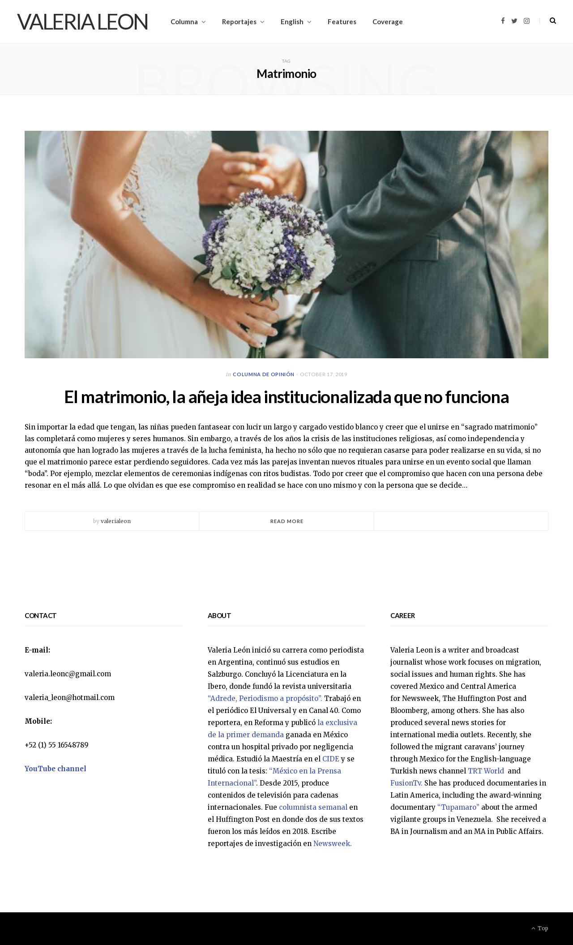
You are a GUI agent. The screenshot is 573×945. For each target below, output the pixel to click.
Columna (184, 21)
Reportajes (239, 21)
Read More (287, 521)
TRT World (487, 771)
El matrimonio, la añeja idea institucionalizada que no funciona (286, 396)
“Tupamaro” (458, 807)
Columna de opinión (264, 374)
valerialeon (116, 521)
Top (539, 928)
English (292, 21)
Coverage (387, 21)
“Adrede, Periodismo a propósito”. (265, 698)
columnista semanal (313, 807)
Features (342, 21)
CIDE (330, 759)
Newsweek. (332, 843)
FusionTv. (406, 783)
